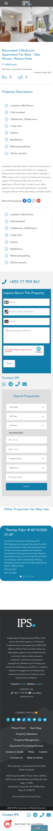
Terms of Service (19, 796)
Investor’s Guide (14, 752)
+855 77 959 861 (21, 282)
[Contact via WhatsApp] (4, 384)
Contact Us (16, 758)
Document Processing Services (26, 746)
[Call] (17, 384)
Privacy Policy (34, 796)
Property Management (26, 740)
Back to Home (35, 758)
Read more (17, 566)
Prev (4, 25)
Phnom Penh (22, 649)
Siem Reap (36, 649)
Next (49, 25)
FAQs (31, 752)
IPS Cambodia (14, 766)
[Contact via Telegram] (10, 384)
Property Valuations (26, 734)
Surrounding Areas (14, 433)
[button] (6, 3)
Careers (43, 752)
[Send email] (24, 384)
